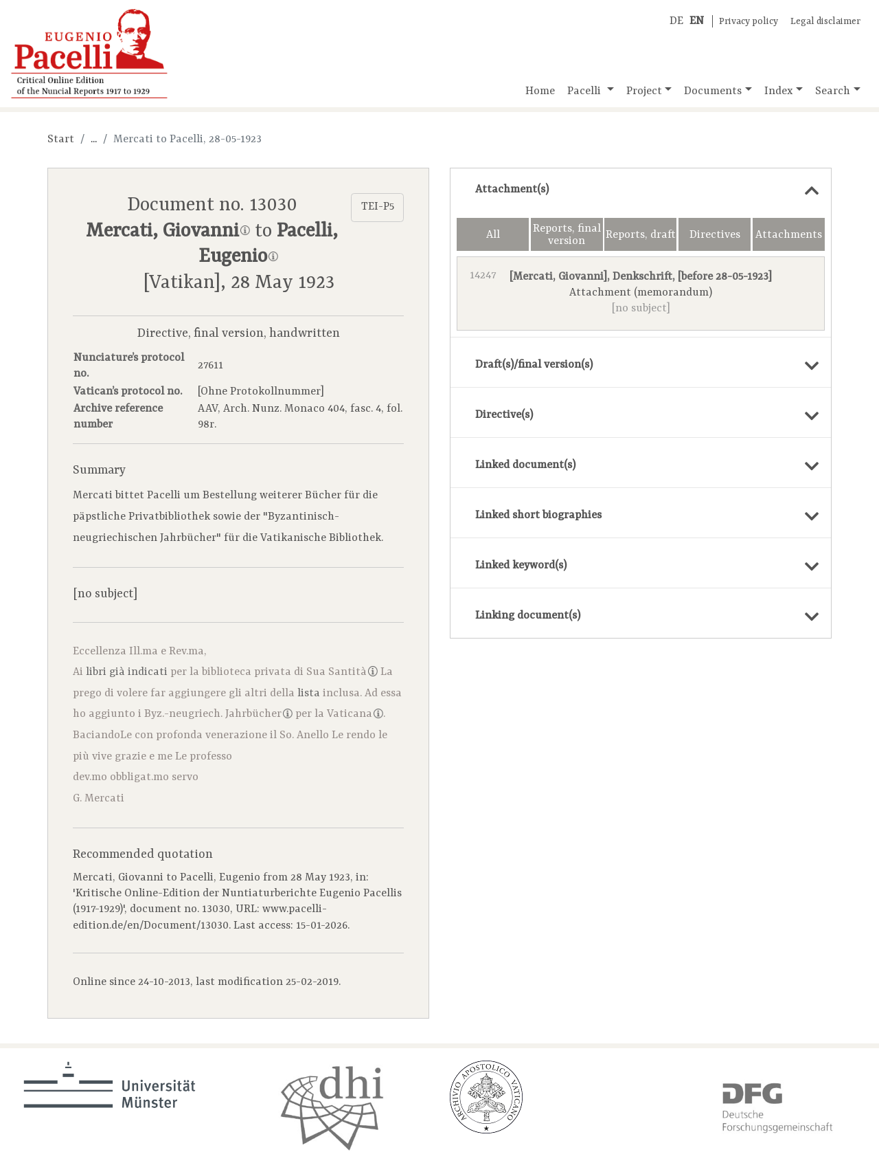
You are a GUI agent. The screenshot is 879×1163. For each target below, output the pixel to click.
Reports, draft (641, 235)
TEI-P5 (377, 207)
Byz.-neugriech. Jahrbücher (218, 714)
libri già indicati (127, 672)
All (493, 235)
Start (60, 139)
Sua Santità (342, 672)
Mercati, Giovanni (168, 232)
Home (540, 91)
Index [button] (778, 91)
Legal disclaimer (825, 21)
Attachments (788, 235)
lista (308, 693)
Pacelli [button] (585, 91)
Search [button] (832, 91)
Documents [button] (713, 91)
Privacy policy (748, 21)
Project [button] (644, 91)
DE (676, 21)
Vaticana (355, 714)
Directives (714, 235)
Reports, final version (567, 235)
